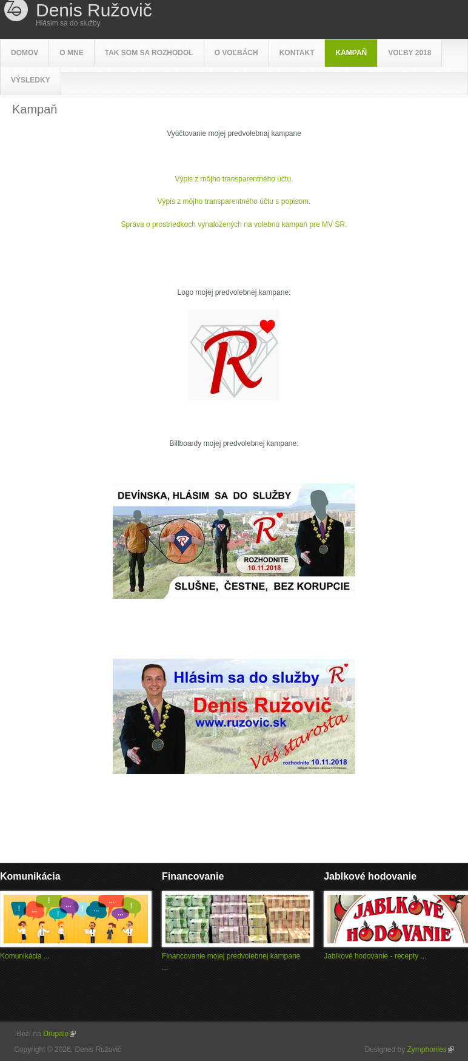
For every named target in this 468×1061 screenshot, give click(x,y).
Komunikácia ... (25, 956)
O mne (71, 53)
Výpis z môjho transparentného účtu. (234, 179)
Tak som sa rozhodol (149, 53)
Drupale (59, 1033)
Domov (24, 53)
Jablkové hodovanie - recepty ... (375, 956)
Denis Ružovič (94, 10)
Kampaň (351, 53)
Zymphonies (430, 1049)
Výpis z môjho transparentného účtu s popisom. (234, 201)
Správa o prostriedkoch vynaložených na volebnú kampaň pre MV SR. (234, 224)
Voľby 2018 (409, 53)
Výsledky (30, 80)
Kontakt (297, 53)
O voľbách (236, 53)
